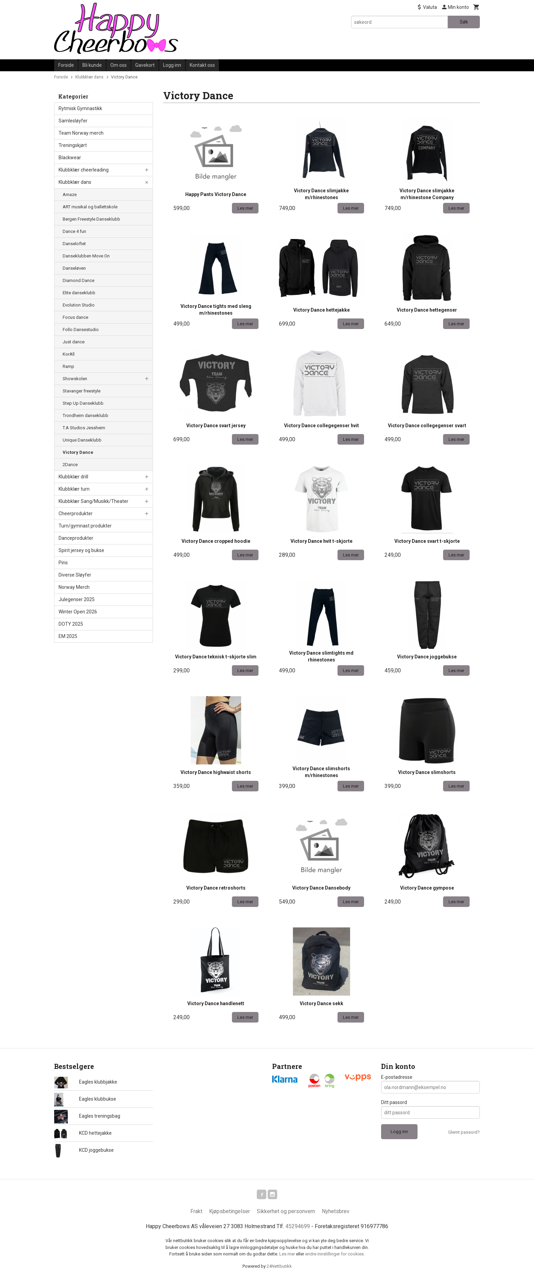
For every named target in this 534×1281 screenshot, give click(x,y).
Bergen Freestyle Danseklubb (91, 219)
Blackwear (70, 157)
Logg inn (172, 65)
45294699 (297, 1227)
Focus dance (75, 317)
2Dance (70, 464)
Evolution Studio (79, 305)
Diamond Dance (78, 280)
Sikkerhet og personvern (286, 1212)
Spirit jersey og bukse (81, 550)
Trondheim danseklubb (85, 415)
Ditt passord (394, 1102)
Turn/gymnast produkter (85, 525)
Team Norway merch (81, 133)
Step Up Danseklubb (83, 403)
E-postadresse (396, 1077)
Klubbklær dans (75, 182)
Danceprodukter (76, 538)
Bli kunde (92, 65)
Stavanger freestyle (81, 390)
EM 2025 (68, 636)
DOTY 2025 (71, 624)
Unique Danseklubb (82, 440)
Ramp (68, 366)
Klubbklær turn (74, 489)
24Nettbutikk (279, 1267)
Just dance (73, 341)
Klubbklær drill (73, 476)
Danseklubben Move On (86, 255)
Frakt (196, 1212)
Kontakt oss (202, 65)
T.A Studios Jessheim (84, 427)
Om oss (118, 65)
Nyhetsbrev (335, 1212)
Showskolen (75, 378)
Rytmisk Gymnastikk (80, 108)
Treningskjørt (73, 145)
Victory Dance (78, 452)
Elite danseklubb (79, 292)
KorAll (69, 354)
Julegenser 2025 (77, 599)
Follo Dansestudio (81, 329)
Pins (63, 562)
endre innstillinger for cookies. (335, 1255)
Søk (464, 22)
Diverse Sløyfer (75, 575)
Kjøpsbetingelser (229, 1212)
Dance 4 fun (74, 231)
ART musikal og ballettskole (90, 206)
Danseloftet (74, 243)
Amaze (70, 194)
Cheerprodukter (76, 513)
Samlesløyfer (73, 120)
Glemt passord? (464, 1132)
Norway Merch (74, 587)
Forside (66, 65)
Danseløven (74, 268)
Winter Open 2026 (78, 611)
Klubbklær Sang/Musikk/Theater (93, 501)
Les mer (287, 1255)
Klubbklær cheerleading (84, 170)
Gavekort (145, 65)
